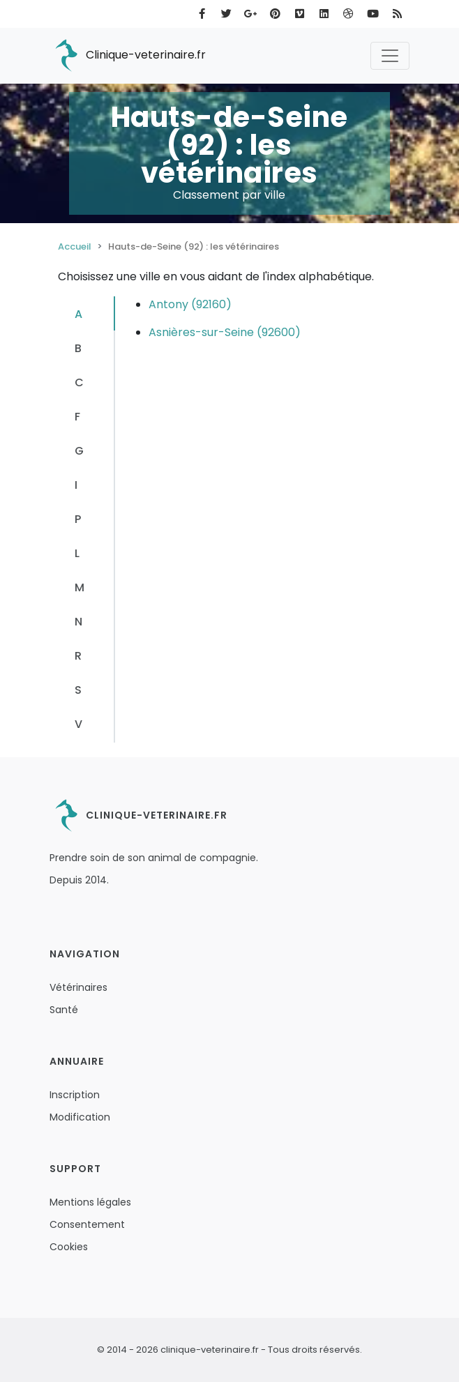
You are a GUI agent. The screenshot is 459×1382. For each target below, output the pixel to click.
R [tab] (78, 656)
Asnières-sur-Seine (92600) (225, 332)
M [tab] (79, 587)
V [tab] (78, 724)
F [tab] (77, 417)
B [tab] (78, 348)
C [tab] (79, 382)
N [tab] (78, 622)
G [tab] (79, 451)
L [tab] (77, 553)
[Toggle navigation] (389, 56)
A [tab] (78, 314)
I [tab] (76, 485)
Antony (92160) (190, 304)
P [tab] (78, 519)
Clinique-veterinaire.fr (128, 56)
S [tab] (78, 690)
